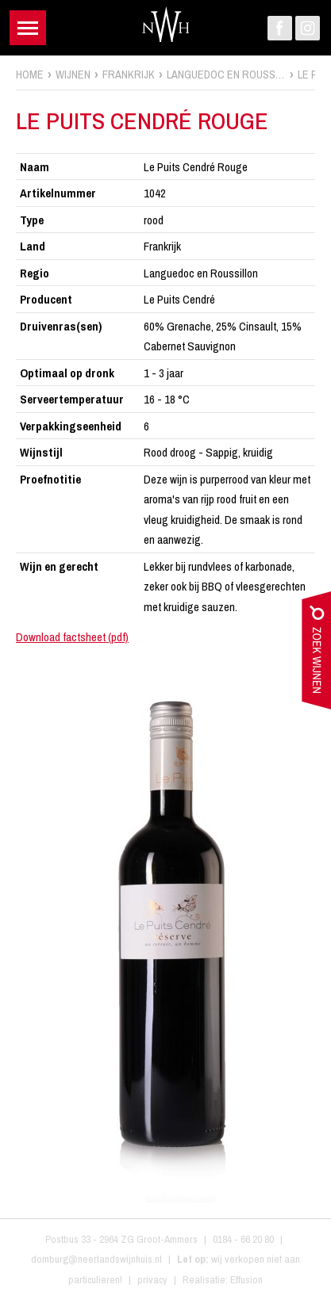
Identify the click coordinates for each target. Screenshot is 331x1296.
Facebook (279, 28)
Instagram (307, 28)
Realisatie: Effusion (223, 1279)
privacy (152, 1279)
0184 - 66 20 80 (243, 1239)
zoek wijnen (316, 654)
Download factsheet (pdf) (72, 637)
